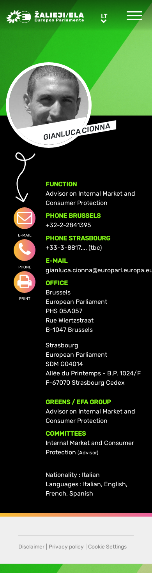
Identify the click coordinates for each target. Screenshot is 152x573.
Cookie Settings (107, 546)
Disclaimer (31, 546)
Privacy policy (66, 546)
